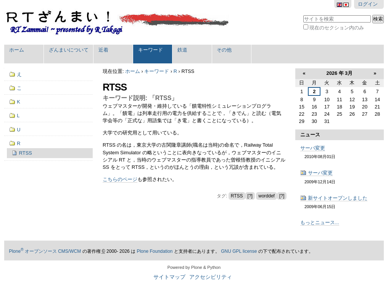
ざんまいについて (69, 50)
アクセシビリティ (210, 277)
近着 (103, 50)
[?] (250, 196)
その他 (224, 50)
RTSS (237, 196)
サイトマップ (169, 277)
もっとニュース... (319, 222)
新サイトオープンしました (333, 198)
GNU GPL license (239, 251)
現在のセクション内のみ (336, 28)
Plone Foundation (154, 251)
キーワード (150, 50)
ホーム (16, 50)
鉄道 (182, 50)
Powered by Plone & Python (194, 267)
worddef (266, 196)
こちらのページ (120, 179)
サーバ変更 (312, 148)
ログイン (368, 4)
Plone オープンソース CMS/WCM (45, 251)
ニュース (310, 134)
